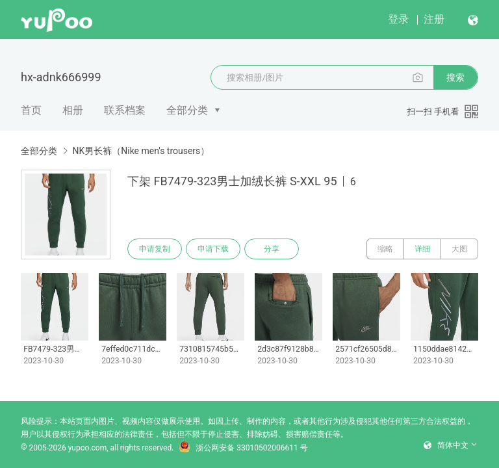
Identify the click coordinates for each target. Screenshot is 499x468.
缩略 (385, 249)
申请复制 (154, 249)
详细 (422, 249)
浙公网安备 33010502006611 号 (243, 447)
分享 (271, 249)
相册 (72, 110)
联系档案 (125, 110)
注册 (434, 19)
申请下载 (213, 249)
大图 (459, 249)
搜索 (455, 77)
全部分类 (187, 110)
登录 (398, 19)
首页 (31, 110)
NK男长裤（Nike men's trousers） (140, 151)
